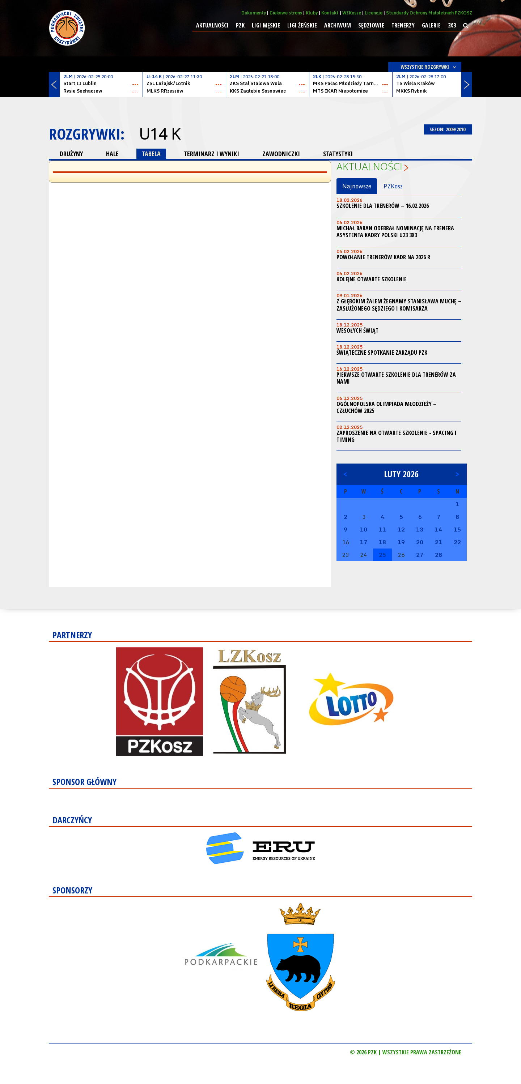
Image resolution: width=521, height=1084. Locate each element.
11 (382, 529)
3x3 (452, 25)
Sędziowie (371, 25)
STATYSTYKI (338, 153)
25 (382, 554)
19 (401, 542)
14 (438, 529)
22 (457, 542)
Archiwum (337, 25)
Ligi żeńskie (302, 25)
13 (419, 529)
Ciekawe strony (286, 12)
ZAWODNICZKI (281, 153)
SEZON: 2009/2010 (448, 129)
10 (363, 529)
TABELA (151, 153)
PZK (240, 25)
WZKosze (351, 12)
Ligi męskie (266, 25)
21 (438, 542)
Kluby (312, 12)
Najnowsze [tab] (356, 186)
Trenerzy (403, 25)
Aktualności (212, 25)
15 (457, 529)
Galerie (431, 25)
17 (363, 542)
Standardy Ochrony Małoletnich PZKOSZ (429, 12)
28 (438, 554)
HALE (112, 153)
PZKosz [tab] (393, 186)
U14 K (159, 133)
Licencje (373, 12)
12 (401, 529)
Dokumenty (253, 12)
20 (419, 542)
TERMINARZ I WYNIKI (211, 153)
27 (419, 554)
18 (382, 542)
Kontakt (330, 12)
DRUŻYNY (71, 153)
